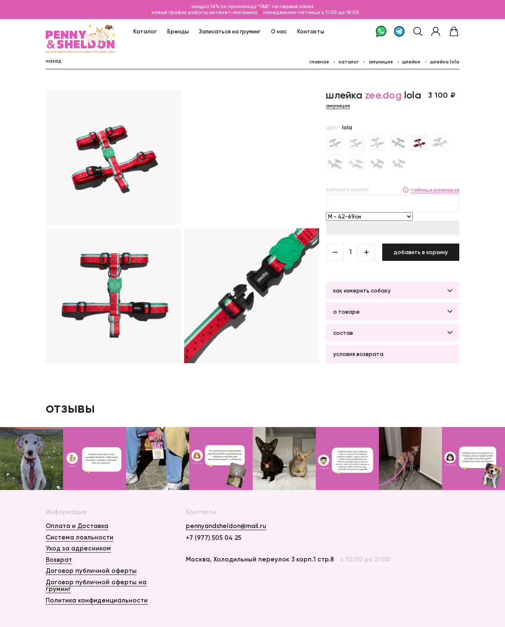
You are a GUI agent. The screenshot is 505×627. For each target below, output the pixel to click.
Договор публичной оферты (91, 571)
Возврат (59, 560)
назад (53, 61)
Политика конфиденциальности (97, 600)
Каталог (145, 31)
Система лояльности (79, 537)
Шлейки (411, 62)
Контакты (310, 31)
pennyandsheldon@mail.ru (226, 526)
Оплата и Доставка (77, 526)
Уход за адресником (78, 548)
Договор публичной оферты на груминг (96, 585)
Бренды (178, 31)
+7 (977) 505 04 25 (213, 538)
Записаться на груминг (229, 31)
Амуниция (381, 62)
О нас (279, 31)
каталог (349, 62)
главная (319, 62)
